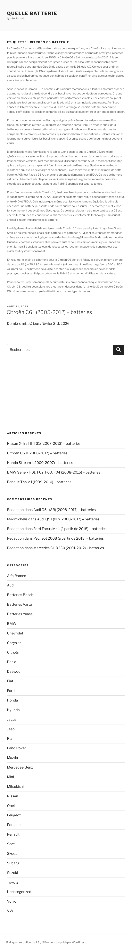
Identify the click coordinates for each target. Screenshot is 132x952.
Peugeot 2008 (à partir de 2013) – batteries (68, 538)
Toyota (13, 882)
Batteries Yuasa (20, 614)
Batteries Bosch (20, 595)
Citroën (13, 652)
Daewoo (14, 671)
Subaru (13, 863)
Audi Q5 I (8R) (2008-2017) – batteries (64, 510)
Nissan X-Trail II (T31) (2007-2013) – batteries (43, 443)
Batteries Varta (19, 604)
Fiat (10, 681)
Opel (11, 806)
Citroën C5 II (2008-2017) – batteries (37, 453)
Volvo (11, 901)
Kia (9, 738)
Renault (13, 834)
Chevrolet (15, 633)
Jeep (11, 729)
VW (10, 911)
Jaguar (12, 719)
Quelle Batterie (32, 13)
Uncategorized (19, 892)
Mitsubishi (15, 786)
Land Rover (16, 748)
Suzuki (12, 873)
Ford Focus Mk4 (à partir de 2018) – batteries (69, 529)
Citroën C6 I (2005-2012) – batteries (49, 312)
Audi (10, 585)
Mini (10, 777)
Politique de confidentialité (22, 942)
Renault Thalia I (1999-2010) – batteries (39, 482)
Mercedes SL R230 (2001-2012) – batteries (68, 548)
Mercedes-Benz (20, 767)
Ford (11, 691)
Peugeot (14, 815)
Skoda (12, 853)
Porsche (14, 825)
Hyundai (14, 710)
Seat (11, 844)
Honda (12, 700)
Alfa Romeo (16, 576)
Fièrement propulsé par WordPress (64, 942)
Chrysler (14, 643)
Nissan (12, 796)
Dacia (11, 662)
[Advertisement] (66, 393)
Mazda (12, 758)
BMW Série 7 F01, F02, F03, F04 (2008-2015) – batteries (53, 472)
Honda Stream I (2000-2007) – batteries (40, 463)
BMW (11, 624)
